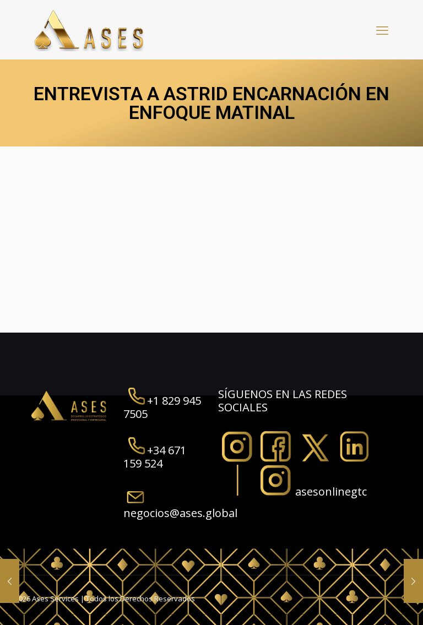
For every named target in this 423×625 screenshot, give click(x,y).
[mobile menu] (382, 29)
